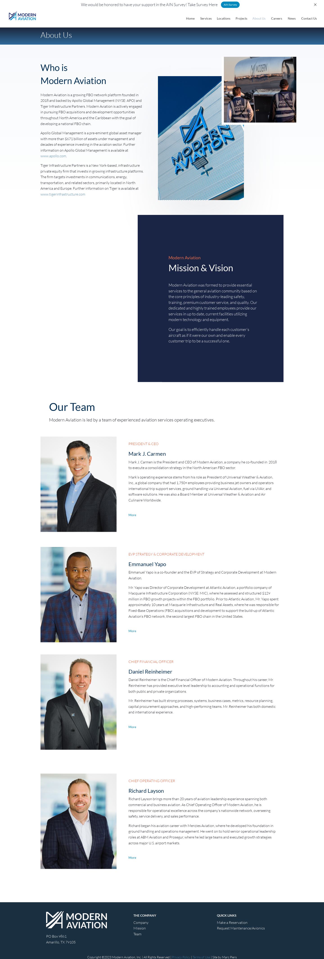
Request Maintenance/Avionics (241, 928)
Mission (139, 928)
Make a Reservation (232, 922)
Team (137, 934)
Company (140, 922)
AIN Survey (230, 4)
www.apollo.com (53, 156)
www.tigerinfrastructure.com (62, 194)
